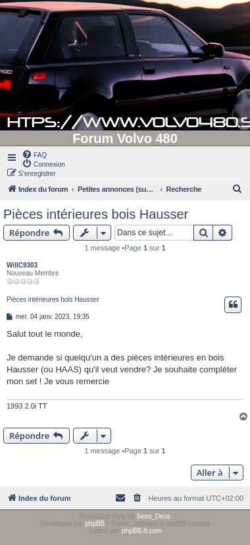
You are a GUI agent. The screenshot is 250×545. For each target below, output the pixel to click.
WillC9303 (22, 265)
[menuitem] (34, 154)
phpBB (95, 523)
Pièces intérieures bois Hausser (95, 214)
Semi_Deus (154, 516)
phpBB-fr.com (142, 530)
